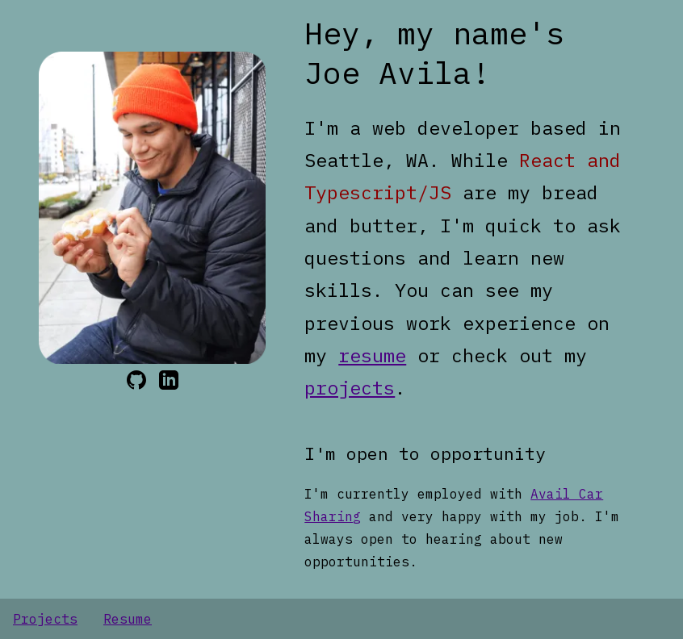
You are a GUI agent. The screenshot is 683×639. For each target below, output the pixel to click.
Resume (127, 619)
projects (349, 387)
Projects (45, 619)
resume (372, 355)
